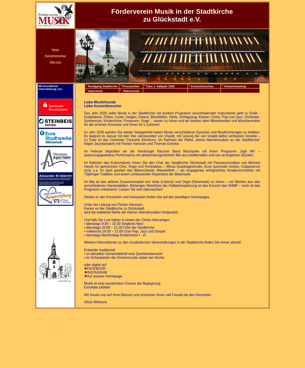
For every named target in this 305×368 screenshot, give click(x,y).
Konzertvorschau (55, 55)
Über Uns (55, 62)
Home (55, 49)
